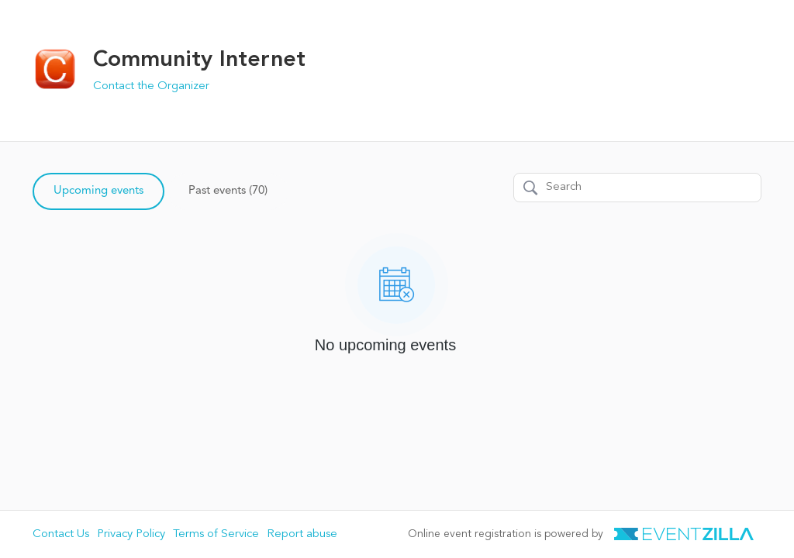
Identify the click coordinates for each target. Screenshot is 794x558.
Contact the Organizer (151, 86)
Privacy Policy (131, 534)
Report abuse (302, 534)
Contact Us (61, 534)
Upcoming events (98, 191)
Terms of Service (216, 534)
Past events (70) (228, 191)
